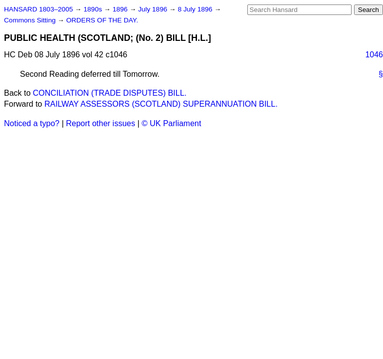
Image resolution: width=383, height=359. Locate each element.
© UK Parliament (171, 123)
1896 (121, 9)
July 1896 (153, 9)
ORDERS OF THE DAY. (102, 20)
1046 (374, 54)
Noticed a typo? (31, 123)
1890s (93, 9)
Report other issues (100, 123)
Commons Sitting (30, 20)
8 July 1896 (196, 9)
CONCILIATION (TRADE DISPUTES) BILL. (110, 93)
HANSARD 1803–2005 (38, 9)
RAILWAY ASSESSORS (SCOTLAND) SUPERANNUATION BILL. (161, 104)
